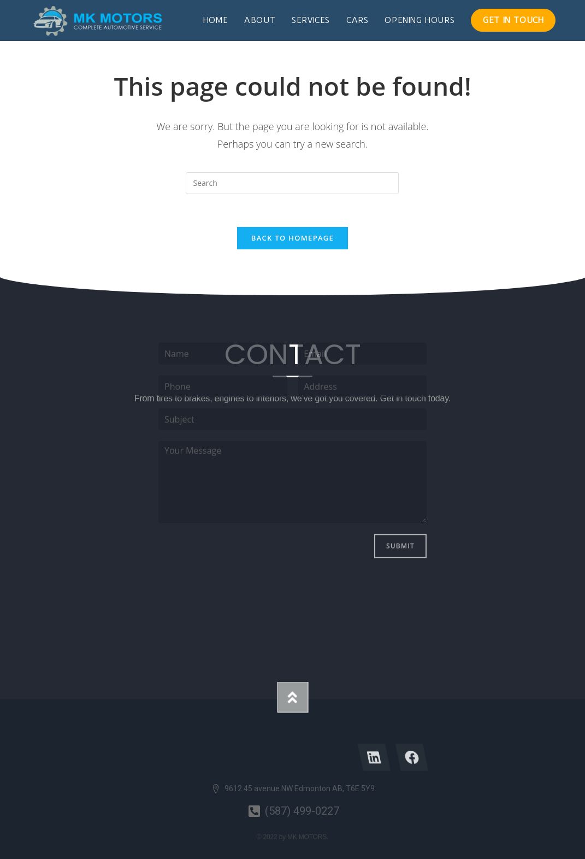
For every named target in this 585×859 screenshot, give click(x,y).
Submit (400, 488)
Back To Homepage (292, 238)
